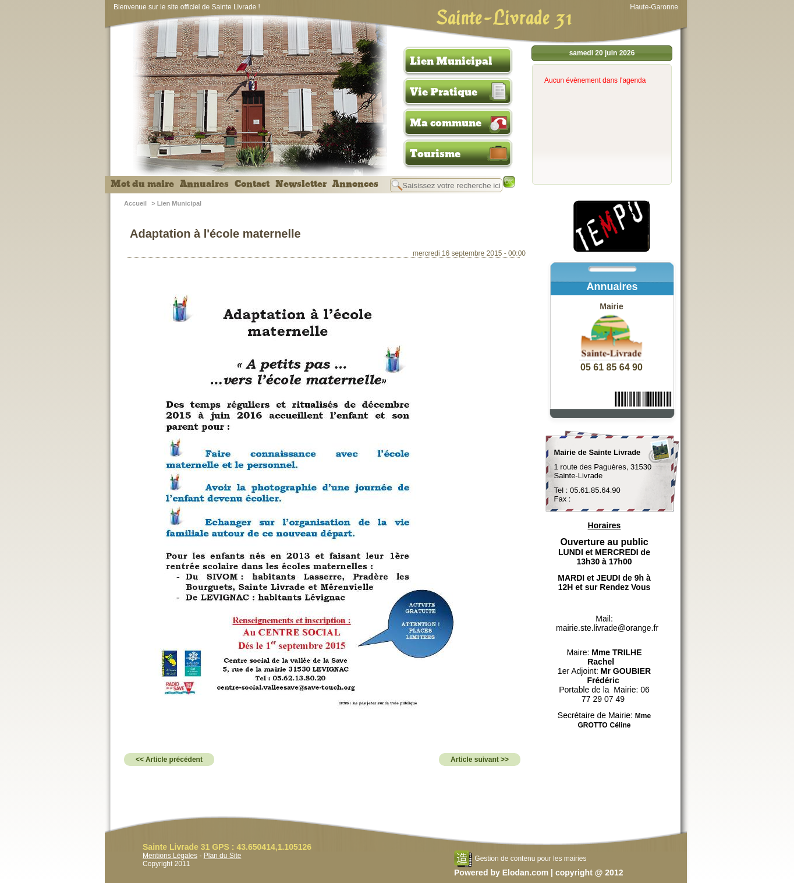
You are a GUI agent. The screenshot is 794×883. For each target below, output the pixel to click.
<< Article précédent (169, 759)
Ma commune (445, 123)
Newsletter (301, 184)
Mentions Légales (170, 856)
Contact (252, 184)
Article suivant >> (480, 759)
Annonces (355, 184)
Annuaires (204, 184)
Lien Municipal (451, 61)
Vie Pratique (443, 92)
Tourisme (435, 154)
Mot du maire (142, 184)
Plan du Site (223, 856)
